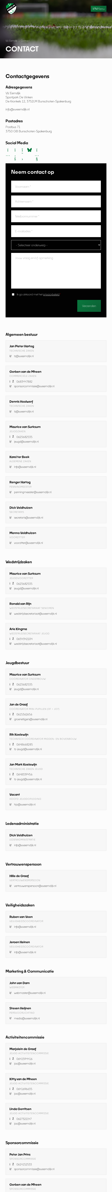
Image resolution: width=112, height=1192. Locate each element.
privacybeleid (51, 294)
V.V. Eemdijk (11, 40)
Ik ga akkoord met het (39, 294)
